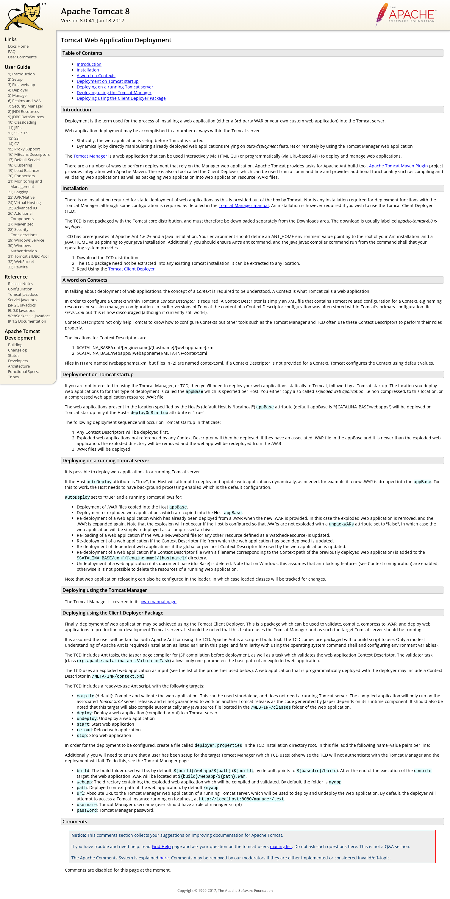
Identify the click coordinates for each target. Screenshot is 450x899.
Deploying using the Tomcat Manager (114, 92)
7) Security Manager (25, 106)
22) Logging (18, 192)
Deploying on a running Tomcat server (115, 87)
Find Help (161, 846)
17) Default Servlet (24, 159)
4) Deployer (18, 90)
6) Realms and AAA (24, 100)
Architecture (19, 366)
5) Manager (18, 95)
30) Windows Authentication (22, 248)
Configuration (20, 289)
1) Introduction (21, 74)
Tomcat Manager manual (244, 205)
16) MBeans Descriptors (29, 154)
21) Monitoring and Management (25, 183)
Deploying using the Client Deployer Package (121, 98)
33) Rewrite (18, 267)
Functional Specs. (23, 371)
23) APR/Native (21, 197)
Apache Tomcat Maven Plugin (398, 166)
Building (15, 344)
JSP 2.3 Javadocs (22, 305)
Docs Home (18, 46)
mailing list (281, 846)
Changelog (17, 350)
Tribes (13, 376)
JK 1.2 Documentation (27, 321)
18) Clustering (20, 165)
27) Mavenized (21, 224)
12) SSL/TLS (18, 133)
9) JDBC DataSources (26, 116)
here (164, 858)
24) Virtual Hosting (24, 202)
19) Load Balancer (23, 170)
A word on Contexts (96, 75)
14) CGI (14, 143)
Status (13, 355)
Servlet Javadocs (22, 299)
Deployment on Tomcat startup (108, 81)
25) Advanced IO (22, 208)
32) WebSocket (21, 261)
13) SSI (14, 138)
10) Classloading (22, 122)
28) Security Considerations (22, 232)
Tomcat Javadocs (23, 294)
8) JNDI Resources (23, 111)
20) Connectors (21, 175)
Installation (88, 70)
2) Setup (15, 79)
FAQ (11, 51)
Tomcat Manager (90, 156)
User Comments (22, 57)
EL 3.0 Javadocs (21, 310)
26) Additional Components (21, 216)
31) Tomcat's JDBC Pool (28, 256)
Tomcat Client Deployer (131, 269)
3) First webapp (21, 84)
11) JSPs (14, 127)
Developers (18, 360)
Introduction (89, 64)
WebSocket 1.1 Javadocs (29, 315)
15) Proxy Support (24, 149)
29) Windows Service (26, 240)
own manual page (158, 601)
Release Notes (20, 283)
